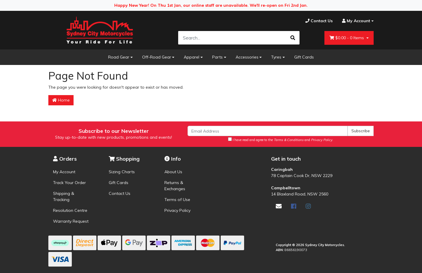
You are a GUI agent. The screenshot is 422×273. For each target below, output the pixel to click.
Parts (217, 57)
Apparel (191, 57)
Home (61, 100)
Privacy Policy (177, 210)
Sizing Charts (122, 171)
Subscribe (360, 130)
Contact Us (119, 193)
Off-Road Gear (156, 57)
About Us (173, 171)
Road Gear (118, 57)
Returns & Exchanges (174, 185)
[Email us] (279, 206)
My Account (64, 171)
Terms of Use (177, 199)
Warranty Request (71, 221)
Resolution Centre (70, 210)
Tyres (276, 57)
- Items (347, 38)
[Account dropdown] (355, 21)
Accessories (247, 57)
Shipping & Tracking (63, 196)
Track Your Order (69, 182)
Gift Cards (304, 57)
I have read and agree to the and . (280, 139)
